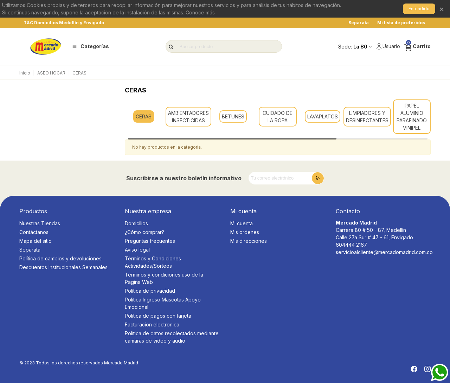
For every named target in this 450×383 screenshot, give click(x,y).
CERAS (144, 116)
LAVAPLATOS (322, 116)
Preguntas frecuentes (150, 241)
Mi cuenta (241, 223)
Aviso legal (137, 250)
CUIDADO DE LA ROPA (277, 116)
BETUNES (233, 116)
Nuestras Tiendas (39, 223)
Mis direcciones (248, 241)
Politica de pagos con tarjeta (158, 316)
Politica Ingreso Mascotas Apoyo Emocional (163, 303)
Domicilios (136, 223)
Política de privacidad (150, 291)
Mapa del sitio (35, 241)
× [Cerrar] (441, 9)
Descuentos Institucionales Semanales (63, 267)
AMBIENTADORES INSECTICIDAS (188, 116)
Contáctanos (34, 232)
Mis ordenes (244, 232)
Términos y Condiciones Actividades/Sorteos (153, 262)
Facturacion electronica (152, 324)
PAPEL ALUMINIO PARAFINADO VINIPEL (412, 117)
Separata (29, 250)
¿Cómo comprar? (144, 232)
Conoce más (200, 12)
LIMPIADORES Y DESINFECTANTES (367, 116)
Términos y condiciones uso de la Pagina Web (164, 278)
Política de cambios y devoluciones (60, 258)
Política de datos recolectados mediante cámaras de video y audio (172, 337)
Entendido (419, 8)
